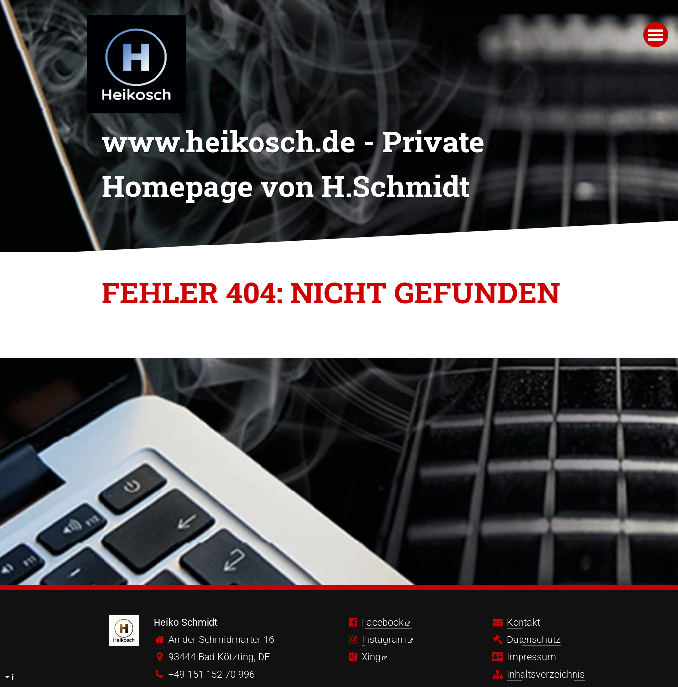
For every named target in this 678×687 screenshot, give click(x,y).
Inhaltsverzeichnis (546, 674)
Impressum (531, 657)
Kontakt (523, 622)
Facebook (383, 622)
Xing (371, 657)
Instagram (384, 639)
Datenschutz (534, 639)
